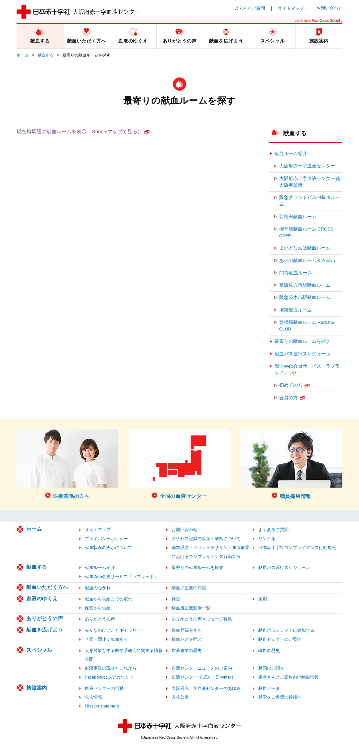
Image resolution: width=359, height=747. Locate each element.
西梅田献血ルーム (297, 216)
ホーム (23, 55)
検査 (176, 599)
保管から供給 (98, 608)
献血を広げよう (44, 629)
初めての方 (290, 385)
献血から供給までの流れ (108, 599)
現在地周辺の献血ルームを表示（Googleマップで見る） (79, 131)
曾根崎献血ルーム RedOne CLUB (306, 325)
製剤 (262, 599)
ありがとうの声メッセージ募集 (202, 618)
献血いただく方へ (47, 587)
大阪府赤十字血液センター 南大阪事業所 (310, 182)
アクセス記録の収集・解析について (206, 538)
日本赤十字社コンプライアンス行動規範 (297, 547)
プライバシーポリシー (106, 538)
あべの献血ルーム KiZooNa (307, 260)
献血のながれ (98, 587)
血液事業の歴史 (187, 650)
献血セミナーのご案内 (279, 639)
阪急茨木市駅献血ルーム (304, 297)
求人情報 (93, 697)
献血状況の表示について (108, 547)
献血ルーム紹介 (291, 153)
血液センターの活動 (104, 688)
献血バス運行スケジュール (302, 353)
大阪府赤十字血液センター (307, 165)
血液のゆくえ (42, 598)
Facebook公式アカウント (109, 677)
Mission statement (102, 705)
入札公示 (180, 697)
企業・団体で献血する (106, 639)
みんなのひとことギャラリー (113, 630)
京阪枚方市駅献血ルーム (304, 285)
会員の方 (288, 397)
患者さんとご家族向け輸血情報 (288, 677)
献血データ (269, 688)
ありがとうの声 (44, 618)
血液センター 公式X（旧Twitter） (204, 677)
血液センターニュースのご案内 (202, 668)
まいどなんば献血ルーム (304, 247)
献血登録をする (187, 630)
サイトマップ (291, 8)
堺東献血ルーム (295, 310)
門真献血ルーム (295, 272)
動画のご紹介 (271, 668)
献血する (46, 55)
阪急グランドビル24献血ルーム (309, 201)
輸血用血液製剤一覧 (191, 608)
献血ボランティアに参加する (286, 630)
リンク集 (267, 538)
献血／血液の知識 (189, 587)
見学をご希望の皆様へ (279, 697)
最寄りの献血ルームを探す (302, 341)
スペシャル (39, 650)
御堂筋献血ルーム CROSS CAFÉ (306, 232)
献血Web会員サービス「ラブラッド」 (307, 369)
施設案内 (36, 688)
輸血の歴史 (269, 650)
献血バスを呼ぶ (187, 639)
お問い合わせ (329, 8)
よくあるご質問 (250, 8)
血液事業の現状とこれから (111, 668)
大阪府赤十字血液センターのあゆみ (206, 688)
